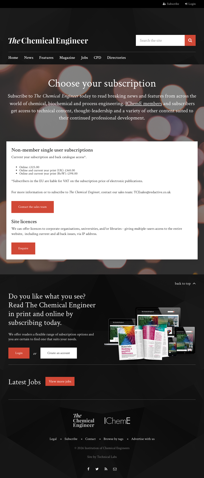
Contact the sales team (32, 207)
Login (190, 4)
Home (13, 58)
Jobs (84, 58)
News (28, 58)
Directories (116, 58)
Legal (53, 439)
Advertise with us (143, 439)
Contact (90, 439)
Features (46, 58)
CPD (97, 58)
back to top (183, 283)
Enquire (23, 248)
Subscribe (171, 4)
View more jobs (60, 381)
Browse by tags (113, 439)
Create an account (58, 353)
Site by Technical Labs (102, 457)
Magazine (67, 58)
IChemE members (143, 103)
